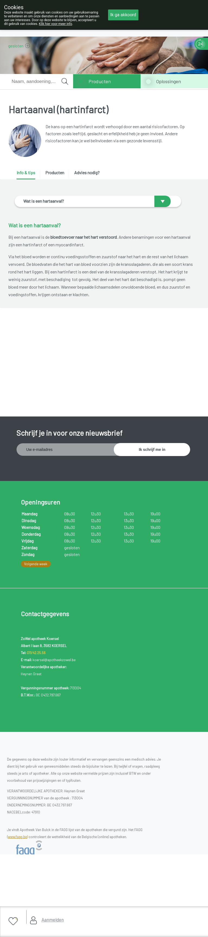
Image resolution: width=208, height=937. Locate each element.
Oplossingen (168, 81)
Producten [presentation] (54, 172)
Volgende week (35, 554)
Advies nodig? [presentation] (87, 172)
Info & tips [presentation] (26, 172)
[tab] (28, 174)
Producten (100, 81)
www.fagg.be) (18, 827)
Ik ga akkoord (123, 14)
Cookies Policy (23, 893)
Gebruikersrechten (26, 899)
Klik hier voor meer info (55, 24)
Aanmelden (52, 919)
